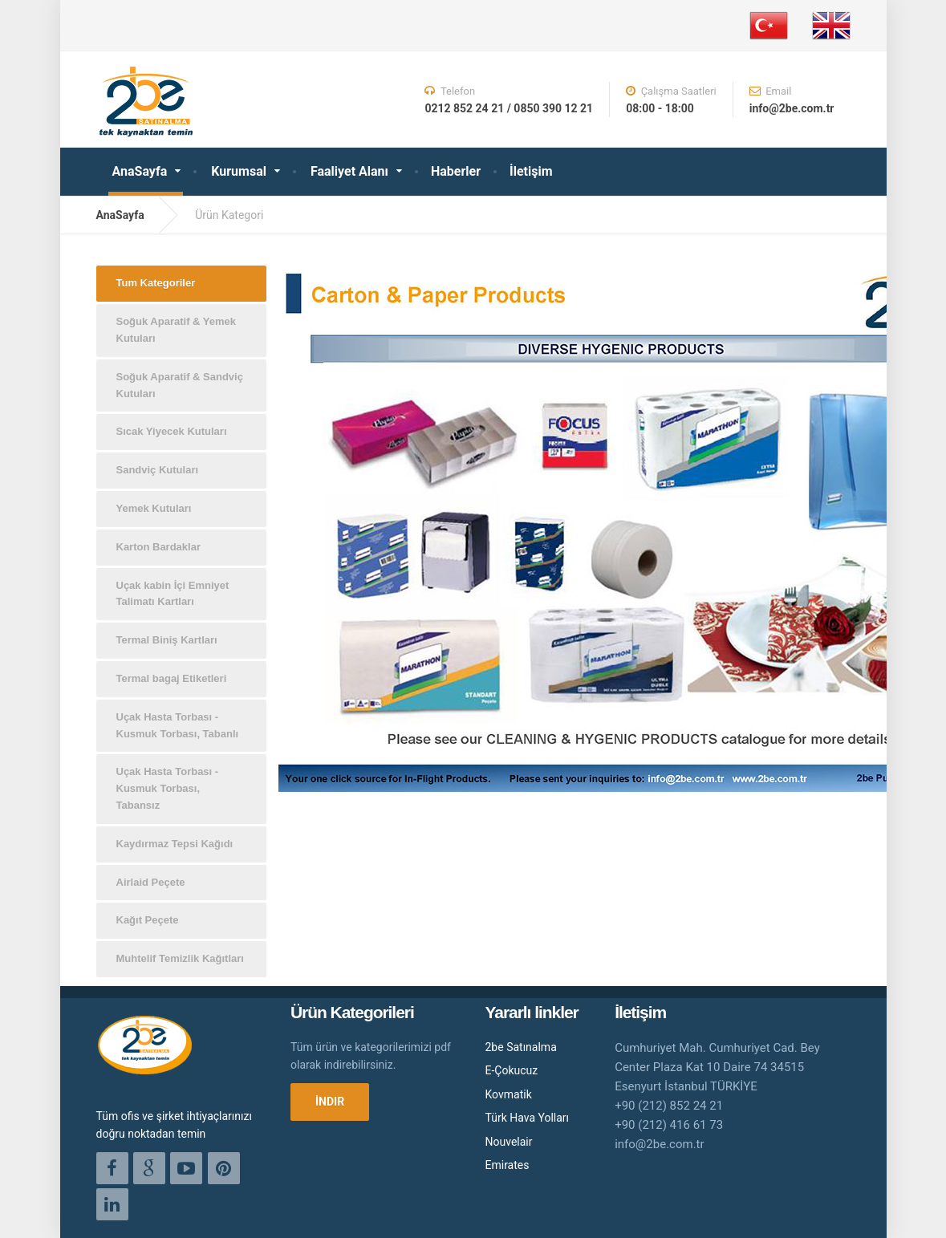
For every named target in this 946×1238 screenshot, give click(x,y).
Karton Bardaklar (158, 547)
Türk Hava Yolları (527, 1117)
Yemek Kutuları (154, 508)
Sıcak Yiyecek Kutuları (171, 431)
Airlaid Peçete (150, 882)
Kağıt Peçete (147, 920)
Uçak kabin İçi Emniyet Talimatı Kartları (172, 593)
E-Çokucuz (511, 1070)
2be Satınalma (521, 1047)
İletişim (531, 171)
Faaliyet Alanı (349, 171)
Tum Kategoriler (156, 283)
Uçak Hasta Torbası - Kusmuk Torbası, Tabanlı (177, 725)
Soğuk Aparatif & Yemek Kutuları (176, 329)
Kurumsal (238, 171)
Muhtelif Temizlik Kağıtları (180, 958)
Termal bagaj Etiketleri (171, 678)
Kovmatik (508, 1094)
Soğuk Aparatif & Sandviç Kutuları (179, 385)
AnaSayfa (140, 171)
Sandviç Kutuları (157, 470)
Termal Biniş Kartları (166, 640)
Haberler (456, 171)
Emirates (507, 1165)
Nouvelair (509, 1141)
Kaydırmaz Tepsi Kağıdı (174, 844)
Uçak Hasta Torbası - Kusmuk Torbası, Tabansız (167, 788)
